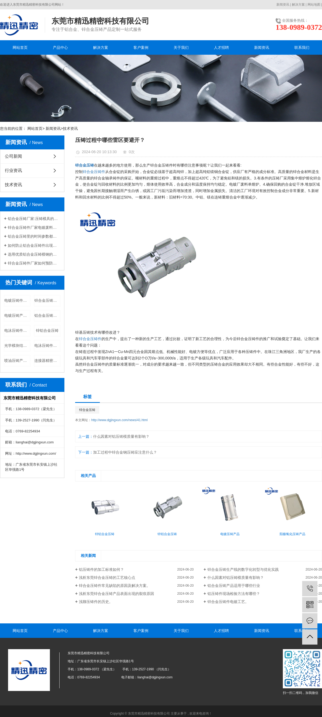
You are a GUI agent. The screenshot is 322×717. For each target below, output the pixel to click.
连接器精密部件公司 (47, 360)
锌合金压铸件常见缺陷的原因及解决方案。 (114, 585)
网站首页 (20, 47)
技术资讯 (70, 128)
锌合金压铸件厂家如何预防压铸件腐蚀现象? (34, 263)
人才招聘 (221, 47)
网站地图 (314, 4)
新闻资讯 (282, 4)
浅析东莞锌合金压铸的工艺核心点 (107, 577)
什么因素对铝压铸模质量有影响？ (121, 436)
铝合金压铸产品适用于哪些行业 (233, 585)
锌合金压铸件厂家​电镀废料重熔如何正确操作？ (34, 227)
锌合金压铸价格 (47, 300)
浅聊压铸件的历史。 (96, 602)
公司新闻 (13, 156)
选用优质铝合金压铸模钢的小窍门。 (34, 254)
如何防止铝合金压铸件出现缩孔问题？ (34, 245)
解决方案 (298, 4)
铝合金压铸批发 (47, 315)
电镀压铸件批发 (17, 300)
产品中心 (60, 47)
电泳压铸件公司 (17, 330)
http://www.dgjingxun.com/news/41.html (119, 420)
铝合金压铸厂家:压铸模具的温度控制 (34, 218)
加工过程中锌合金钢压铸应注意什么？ (125, 452)
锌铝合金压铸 (47, 330)
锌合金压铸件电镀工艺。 (228, 602)
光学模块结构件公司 (17, 345)
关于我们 (181, 47)
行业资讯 (13, 170)
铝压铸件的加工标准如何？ (101, 569)
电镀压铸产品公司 (17, 315)
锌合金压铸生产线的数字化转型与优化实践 (243, 569)
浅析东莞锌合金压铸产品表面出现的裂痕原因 (116, 593)
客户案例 (140, 47)
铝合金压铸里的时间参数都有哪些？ (34, 236)
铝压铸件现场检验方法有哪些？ (233, 593)
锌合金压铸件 (94, 172)
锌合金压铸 (87, 410)
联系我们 (301, 47)
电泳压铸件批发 (47, 345)
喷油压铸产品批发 (17, 360)
